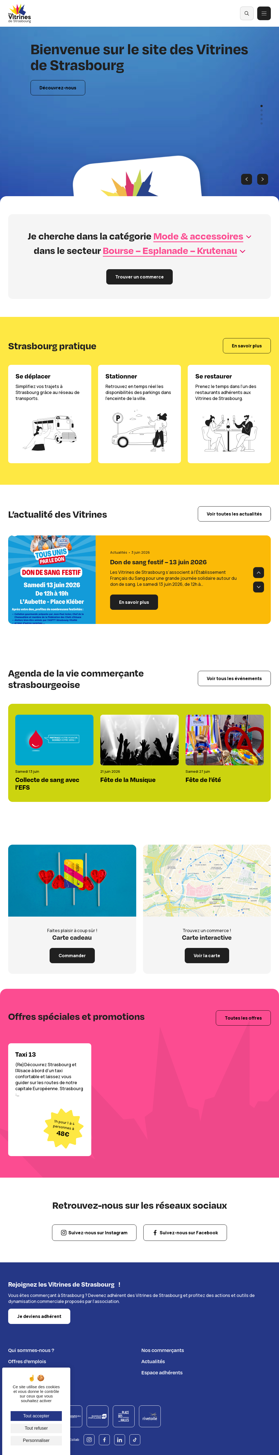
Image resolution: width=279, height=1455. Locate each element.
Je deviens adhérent (39, 1315)
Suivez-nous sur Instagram (98, 1233)
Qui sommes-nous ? (31, 1349)
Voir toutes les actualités (234, 514)
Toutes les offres (243, 1018)
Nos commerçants (162, 1349)
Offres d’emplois (27, 1360)
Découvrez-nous (58, 88)
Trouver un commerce (139, 277)
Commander (72, 956)
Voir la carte (207, 956)
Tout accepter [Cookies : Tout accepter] (36, 1416)
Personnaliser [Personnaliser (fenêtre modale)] (36, 1440)
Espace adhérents (162, 1371)
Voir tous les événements (234, 678)
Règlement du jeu (28, 1383)
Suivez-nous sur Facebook (189, 1233)
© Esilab (72, 1438)
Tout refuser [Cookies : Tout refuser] (36, 1428)
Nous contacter (26, 1371)
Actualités (153, 1360)
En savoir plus (247, 346)
